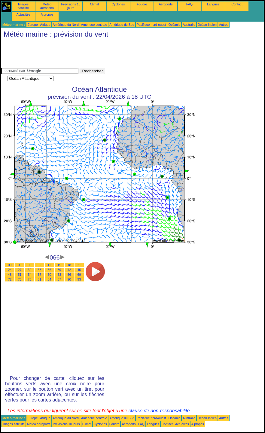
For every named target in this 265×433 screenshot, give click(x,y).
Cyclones (118, 4)
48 (10, 274)
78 (30, 279)
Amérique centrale (94, 24)
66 (69, 274)
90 (69, 279)
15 (59, 265)
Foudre (142, 4)
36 (49, 270)
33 (39, 270)
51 (20, 274)
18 (69, 265)
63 (59, 274)
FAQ (189, 4)
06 (30, 265)
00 (10, 265)
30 (30, 270)
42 (69, 270)
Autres (223, 24)
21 (79, 265)
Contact (236, 4)
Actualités (23, 14)
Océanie (174, 24)
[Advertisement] (110, 54)
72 (10, 279)
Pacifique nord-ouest (151, 24)
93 (79, 279)
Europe (32, 24)
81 (39, 279)
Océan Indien (207, 24)
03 (20, 265)
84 (49, 279)
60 (49, 274)
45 (79, 270)
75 (20, 279)
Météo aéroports (47, 6)
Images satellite (23, 6)
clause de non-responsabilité (159, 410)
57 (39, 274)
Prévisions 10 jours (71, 6)
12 (49, 265)
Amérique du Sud (121, 24)
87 (59, 279)
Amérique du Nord (65, 24)
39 (59, 270)
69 (79, 274)
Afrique (45, 24)
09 (39, 265)
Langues (213, 4)
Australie (189, 24)
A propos (47, 14)
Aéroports (165, 4)
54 (30, 274)
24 (10, 270)
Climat (94, 4)
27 (20, 270)
